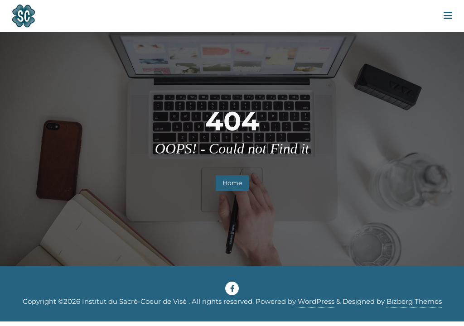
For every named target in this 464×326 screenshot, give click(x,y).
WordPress (316, 301)
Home (232, 183)
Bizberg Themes (414, 301)
